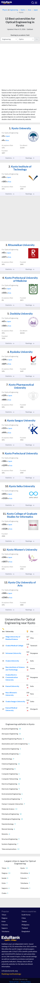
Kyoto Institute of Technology (20, 168)
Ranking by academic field (20, 35)
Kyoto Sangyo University (20, 420)
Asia (29, 10)
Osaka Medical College (14, 645)
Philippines (25, 925)
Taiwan (24, 921)
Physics (5, 10)
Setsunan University (13, 653)
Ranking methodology (11, 974)
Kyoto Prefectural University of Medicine (20, 279)
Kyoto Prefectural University (20, 453)
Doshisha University (20, 313)
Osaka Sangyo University (15, 701)
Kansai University (12, 686)
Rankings (30, 158)
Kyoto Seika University (20, 486)
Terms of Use (14, 982)
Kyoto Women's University (20, 549)
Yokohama (5, 931)
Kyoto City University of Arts (20, 584)
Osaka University (12, 661)
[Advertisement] (20, 67)
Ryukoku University (20, 351)
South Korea (26, 915)
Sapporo (5, 928)
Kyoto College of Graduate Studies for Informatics (20, 515)
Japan (36, 10)
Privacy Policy (26, 982)
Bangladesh (26, 931)
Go (37, 39)
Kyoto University (20, 128)
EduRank (30, 29)
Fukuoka (5, 925)
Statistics (9, 158)
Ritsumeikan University (20, 244)
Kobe (4, 921)
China (24, 918)
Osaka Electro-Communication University (12, 677)
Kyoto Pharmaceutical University (20, 386)
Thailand (25, 928)
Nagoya (4, 918)
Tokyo (4, 915)
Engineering (14, 10)
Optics (23, 10)
